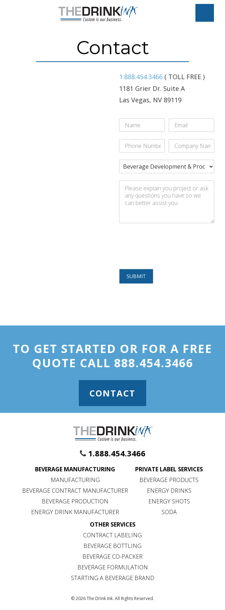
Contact (112, 393)
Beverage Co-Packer (112, 556)
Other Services (112, 524)
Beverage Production (75, 501)
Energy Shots (169, 501)
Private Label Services (169, 469)
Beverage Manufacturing (75, 469)
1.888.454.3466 (141, 76)
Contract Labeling (112, 535)
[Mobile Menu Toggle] (204, 13)
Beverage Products (169, 480)
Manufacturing (75, 480)
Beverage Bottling (112, 546)
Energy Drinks (169, 490)
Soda (169, 512)
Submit (136, 276)
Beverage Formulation (112, 567)
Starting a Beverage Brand (112, 578)
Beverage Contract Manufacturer (75, 490)
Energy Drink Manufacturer (75, 512)
